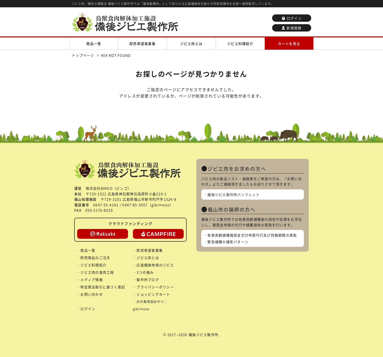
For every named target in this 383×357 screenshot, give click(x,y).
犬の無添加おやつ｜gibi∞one (150, 305)
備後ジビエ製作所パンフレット (233, 194)
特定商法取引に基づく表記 (102, 286)
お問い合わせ (91, 294)
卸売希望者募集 (142, 43)
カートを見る (289, 43)
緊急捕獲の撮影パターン (227, 241)
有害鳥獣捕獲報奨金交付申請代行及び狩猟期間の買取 (252, 235)
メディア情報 (91, 279)
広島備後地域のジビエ (155, 264)
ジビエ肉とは (191, 43)
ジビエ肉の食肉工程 (97, 272)
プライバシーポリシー (155, 286)
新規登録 (291, 27)
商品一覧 (93, 43)
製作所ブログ (148, 279)
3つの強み (145, 272)
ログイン (292, 18)
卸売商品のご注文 (95, 257)
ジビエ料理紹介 (240, 43)
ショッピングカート (153, 294)
